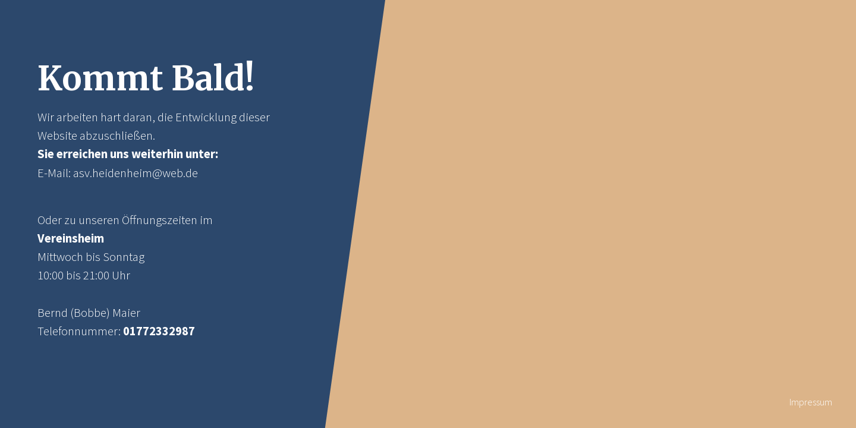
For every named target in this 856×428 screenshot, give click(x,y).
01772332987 (159, 331)
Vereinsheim (70, 238)
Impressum (810, 402)
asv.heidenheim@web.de (135, 173)
